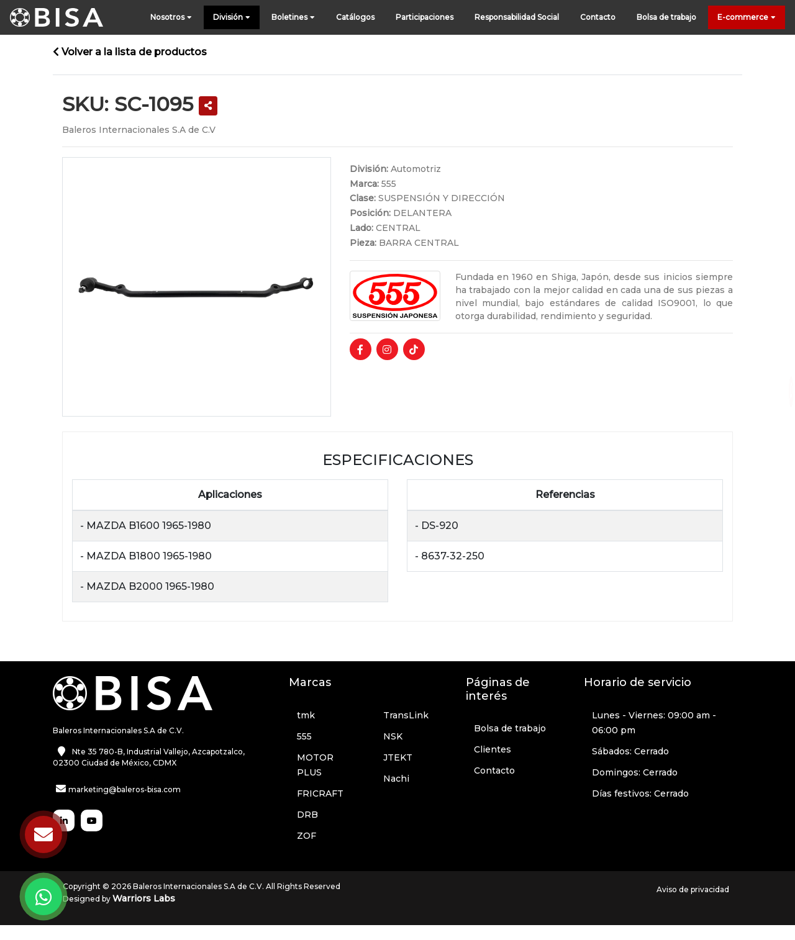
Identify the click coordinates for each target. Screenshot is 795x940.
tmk (306, 715)
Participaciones (424, 17)
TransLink (406, 715)
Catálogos (355, 17)
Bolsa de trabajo (666, 17)
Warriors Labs (143, 898)
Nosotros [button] (171, 17)
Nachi (396, 778)
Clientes (492, 749)
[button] (208, 105)
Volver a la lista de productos (130, 52)
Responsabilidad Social (517, 17)
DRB (307, 814)
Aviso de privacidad (692, 889)
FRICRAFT (320, 793)
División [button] (231, 17)
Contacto (598, 17)
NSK (392, 736)
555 (304, 736)
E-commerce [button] (746, 17)
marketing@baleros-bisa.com (124, 789)
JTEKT (397, 757)
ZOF (306, 835)
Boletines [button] (293, 17)
